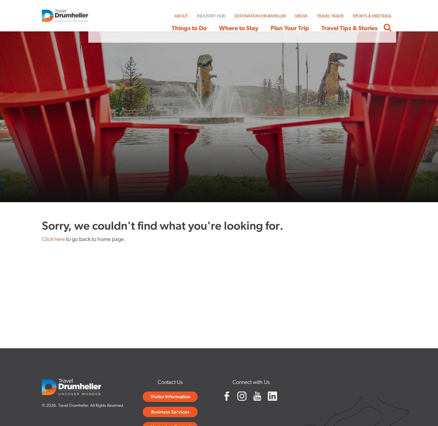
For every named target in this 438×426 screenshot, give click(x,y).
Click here (53, 239)
